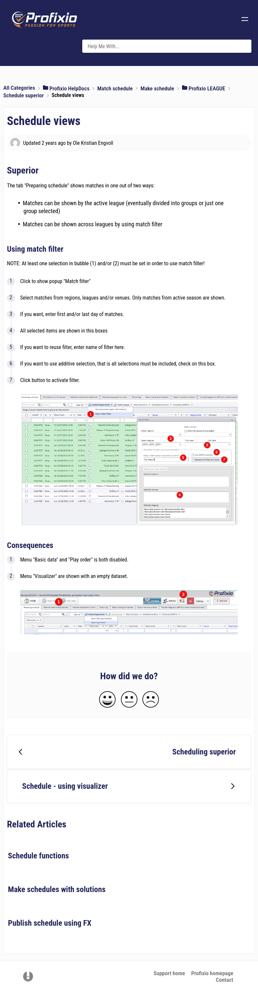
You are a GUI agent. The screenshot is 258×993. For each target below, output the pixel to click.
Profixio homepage (212, 973)
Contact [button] (224, 980)
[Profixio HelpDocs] (67, 87)
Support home (169, 973)
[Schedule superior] (24, 95)
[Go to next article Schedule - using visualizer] (129, 786)
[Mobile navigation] (244, 19)
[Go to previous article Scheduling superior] (129, 752)
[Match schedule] (115, 87)
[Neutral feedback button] (129, 700)
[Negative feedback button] (150, 700)
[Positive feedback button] (107, 700)
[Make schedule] (157, 87)
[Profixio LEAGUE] (204, 87)
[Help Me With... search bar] (166, 46)
